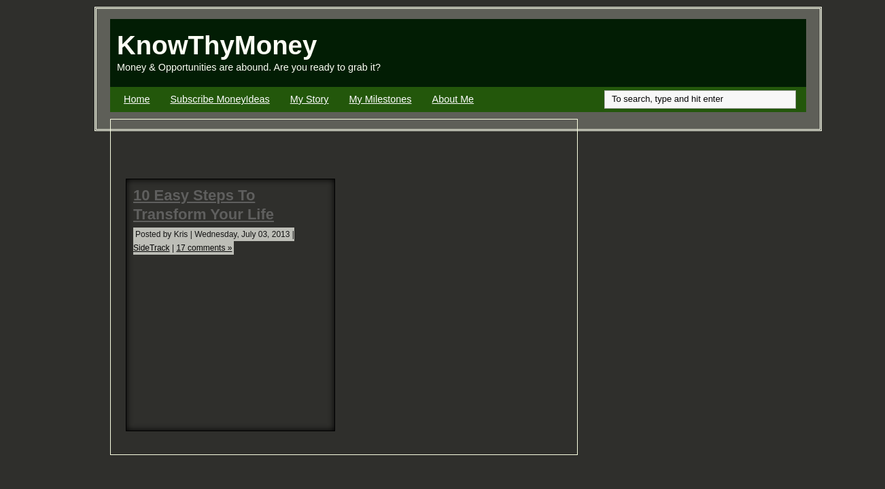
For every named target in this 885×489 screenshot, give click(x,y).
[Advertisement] (647, 53)
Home (137, 99)
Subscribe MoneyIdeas (219, 99)
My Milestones (380, 99)
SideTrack (151, 248)
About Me (453, 99)
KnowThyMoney (217, 45)
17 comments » (204, 248)
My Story (309, 99)
